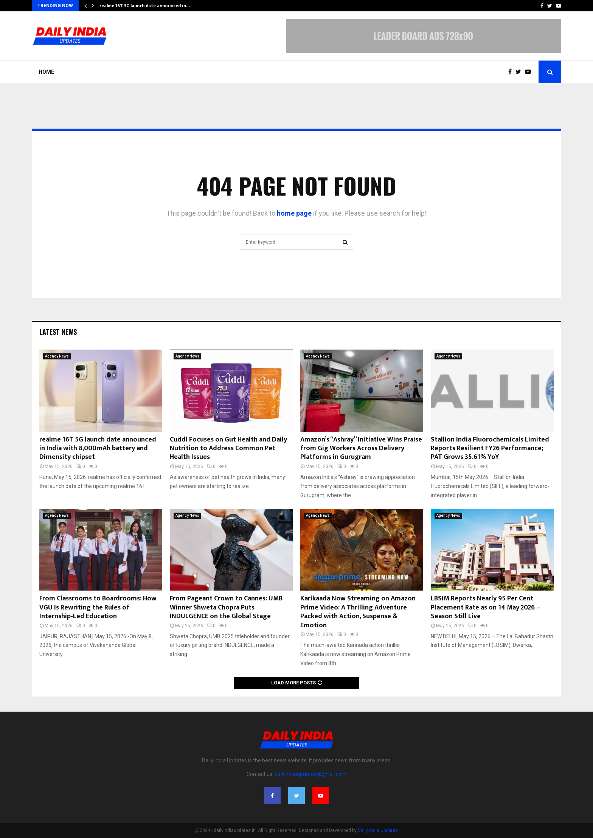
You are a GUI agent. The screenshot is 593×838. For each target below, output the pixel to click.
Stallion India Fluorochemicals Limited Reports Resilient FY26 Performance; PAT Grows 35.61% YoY (490, 448)
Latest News (58, 332)
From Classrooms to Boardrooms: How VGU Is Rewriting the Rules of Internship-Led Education (98, 607)
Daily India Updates (378, 830)
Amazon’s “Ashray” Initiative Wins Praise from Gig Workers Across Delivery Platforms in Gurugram (361, 448)
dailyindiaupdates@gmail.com (310, 774)
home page (294, 213)
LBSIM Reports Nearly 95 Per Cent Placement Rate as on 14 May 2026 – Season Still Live (485, 607)
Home (46, 72)
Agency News (57, 356)
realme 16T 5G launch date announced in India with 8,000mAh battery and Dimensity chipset (97, 448)
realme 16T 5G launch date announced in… (144, 5)
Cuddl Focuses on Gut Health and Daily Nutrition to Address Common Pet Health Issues (228, 448)
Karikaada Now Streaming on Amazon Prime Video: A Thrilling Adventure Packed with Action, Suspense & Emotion (358, 612)
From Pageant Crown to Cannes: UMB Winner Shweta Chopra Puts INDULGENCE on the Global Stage (226, 607)
